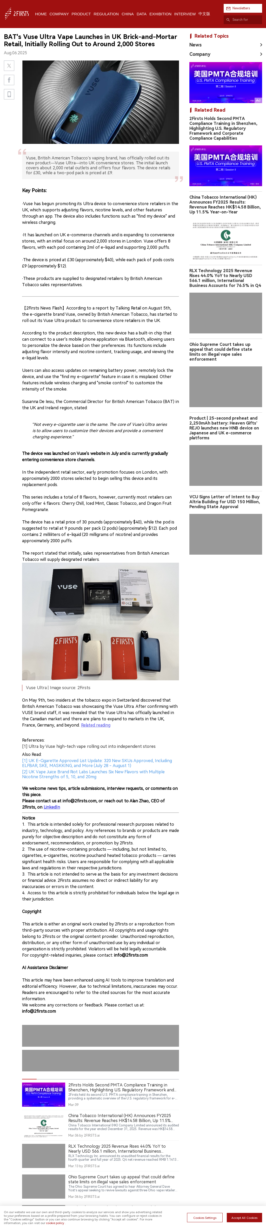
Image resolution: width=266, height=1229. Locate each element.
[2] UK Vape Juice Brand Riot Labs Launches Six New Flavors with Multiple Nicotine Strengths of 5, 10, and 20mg (93, 709)
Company (199, 54)
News (195, 45)
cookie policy (55, 1223)
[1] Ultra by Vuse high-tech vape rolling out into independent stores (89, 680)
